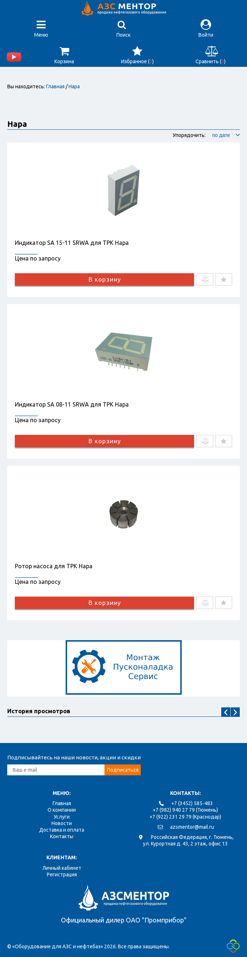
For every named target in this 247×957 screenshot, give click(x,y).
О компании (62, 810)
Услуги (62, 817)
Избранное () (137, 55)
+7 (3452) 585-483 (192, 803)
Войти (206, 28)
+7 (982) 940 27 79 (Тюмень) (185, 810)
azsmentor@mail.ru (192, 827)
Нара (74, 86)
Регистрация (62, 874)
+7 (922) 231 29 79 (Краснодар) (185, 817)
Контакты (61, 836)
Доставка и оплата (61, 830)
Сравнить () (210, 55)
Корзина (64, 55)
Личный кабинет (61, 868)
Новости (62, 823)
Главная (55, 86)
